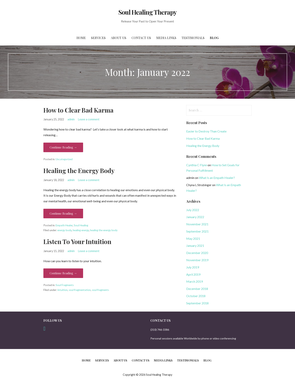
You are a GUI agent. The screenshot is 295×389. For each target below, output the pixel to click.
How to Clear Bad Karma (78, 110)
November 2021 (197, 224)
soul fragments (100, 289)
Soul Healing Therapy (147, 12)
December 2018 (197, 288)
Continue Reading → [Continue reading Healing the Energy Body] (63, 213)
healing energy (81, 230)
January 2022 (195, 217)
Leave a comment (88, 119)
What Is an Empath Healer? (217, 177)
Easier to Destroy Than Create (206, 131)
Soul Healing (81, 225)
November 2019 (197, 260)
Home (81, 38)
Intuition (62, 289)
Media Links (166, 38)
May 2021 (193, 238)
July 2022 (192, 210)
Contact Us (141, 38)
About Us (118, 38)
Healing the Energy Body (79, 170)
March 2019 (194, 281)
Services (98, 38)
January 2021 (195, 245)
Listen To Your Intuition (77, 241)
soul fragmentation (80, 289)
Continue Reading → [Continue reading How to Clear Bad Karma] (63, 147)
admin (71, 119)
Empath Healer (64, 225)
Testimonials (193, 38)
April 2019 (193, 274)
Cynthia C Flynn (196, 165)
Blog (214, 38)
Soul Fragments (65, 285)
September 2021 (197, 231)
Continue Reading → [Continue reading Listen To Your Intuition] (63, 273)
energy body (64, 230)
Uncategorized (64, 159)
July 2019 (192, 267)
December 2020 (197, 253)
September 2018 (197, 303)
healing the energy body (104, 230)
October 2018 (195, 296)
